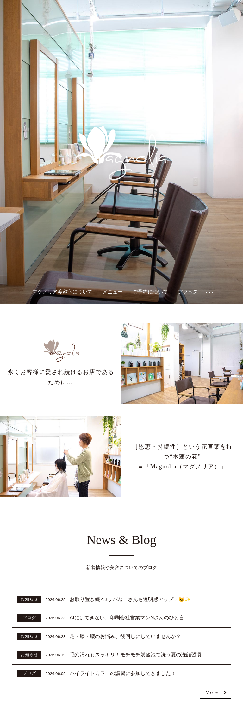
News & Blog (121, 540)
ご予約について (150, 292)
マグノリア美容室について (62, 292)
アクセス (188, 292)
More (211, 692)
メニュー (112, 292)
